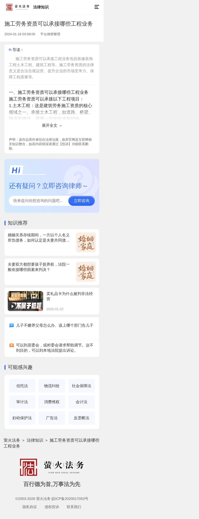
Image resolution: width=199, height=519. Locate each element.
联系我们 (74, 507)
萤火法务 (12, 440)
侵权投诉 (52, 507)
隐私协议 (30, 507)
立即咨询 (81, 201)
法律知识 (35, 440)
